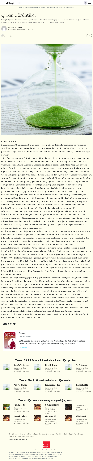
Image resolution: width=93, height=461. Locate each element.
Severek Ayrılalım (20, 416)
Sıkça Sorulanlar (23, 437)
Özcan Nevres (12, 27)
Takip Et (20, 27)
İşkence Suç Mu (82, 385)
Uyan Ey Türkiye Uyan (21, 365)
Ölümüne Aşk (81, 416)
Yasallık (58, 434)
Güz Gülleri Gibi (50, 416)
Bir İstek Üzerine (51, 365)
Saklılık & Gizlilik (68, 434)
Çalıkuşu (22, 333)
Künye (32, 437)
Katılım (29, 434)
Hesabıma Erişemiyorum (47, 434)
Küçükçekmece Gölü (52, 385)
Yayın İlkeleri (78, 434)
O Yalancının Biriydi (52, 405)
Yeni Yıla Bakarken (20, 385)
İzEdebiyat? (13, 437)
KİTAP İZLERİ (9, 324)
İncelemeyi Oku (24, 347)
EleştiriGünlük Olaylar (20, 368)
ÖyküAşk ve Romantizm (51, 408)
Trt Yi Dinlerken (81, 365)
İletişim (35, 434)
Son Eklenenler (14, 434)
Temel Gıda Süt (19, 405)
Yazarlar (22, 434)
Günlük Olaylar (12, 29)
